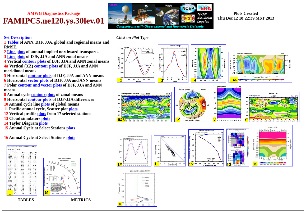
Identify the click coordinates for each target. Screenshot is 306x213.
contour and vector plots (40, 85)
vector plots (38, 80)
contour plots (34, 61)
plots (45, 104)
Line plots (16, 51)
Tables (13, 42)
